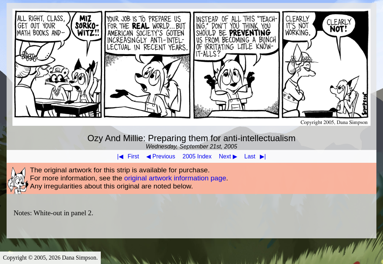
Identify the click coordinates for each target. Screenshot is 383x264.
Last (256, 156)
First (126, 156)
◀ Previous (160, 156)
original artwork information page (175, 178)
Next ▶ (228, 156)
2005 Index (197, 156)
